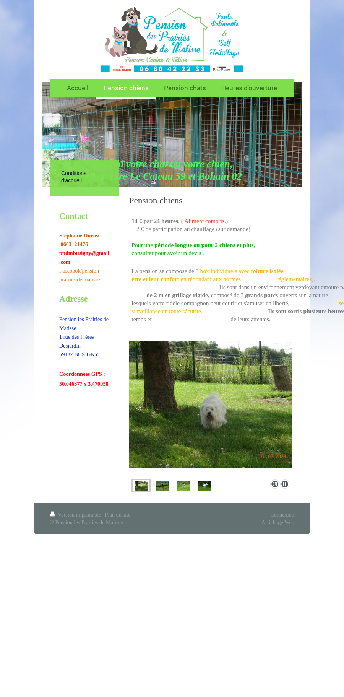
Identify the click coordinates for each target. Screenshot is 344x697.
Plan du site (118, 515)
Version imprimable (76, 515)
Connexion (282, 515)
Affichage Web (277, 522)
